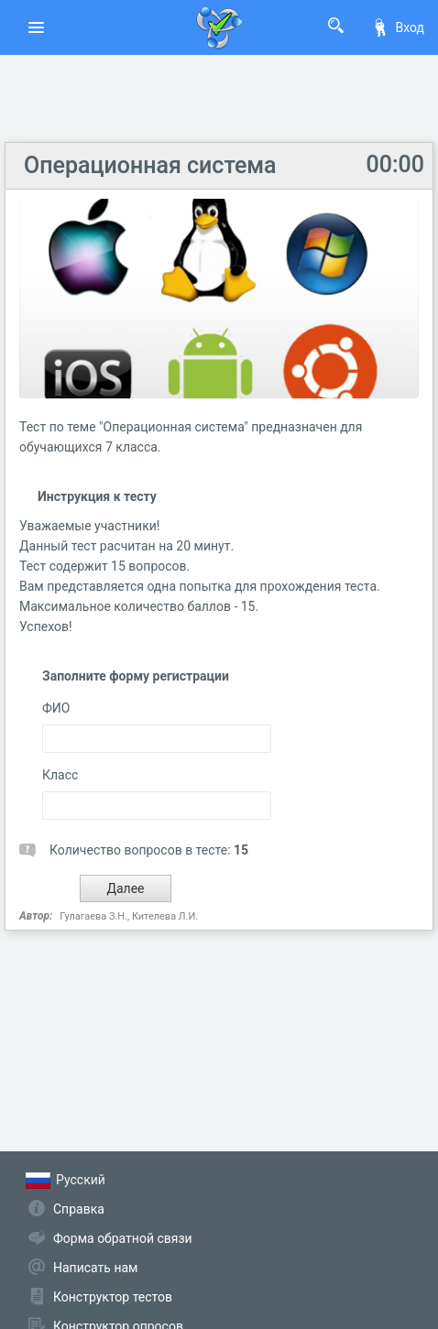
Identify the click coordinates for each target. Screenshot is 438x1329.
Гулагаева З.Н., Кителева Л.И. (129, 916)
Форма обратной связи (122, 1238)
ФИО (56, 708)
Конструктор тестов (112, 1297)
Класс (60, 775)
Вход (397, 27)
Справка (78, 1209)
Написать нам (95, 1267)
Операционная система (150, 165)
